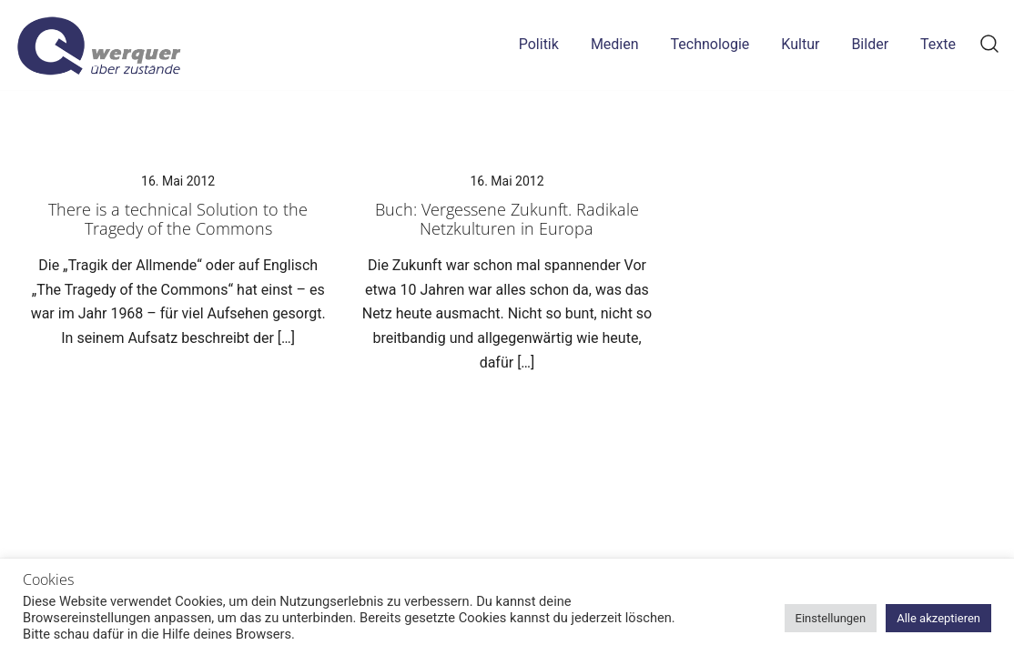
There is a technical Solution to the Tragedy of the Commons (178, 219)
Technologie (710, 44)
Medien (615, 44)
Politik (539, 44)
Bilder (869, 44)
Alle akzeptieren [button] (938, 618)
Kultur (800, 44)
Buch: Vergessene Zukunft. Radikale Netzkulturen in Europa (507, 219)
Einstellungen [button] (831, 618)
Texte (938, 44)
